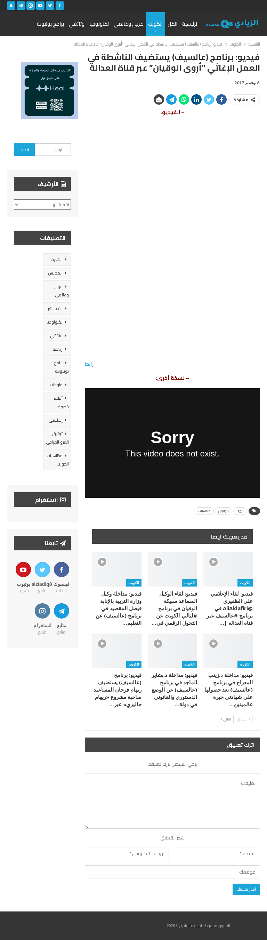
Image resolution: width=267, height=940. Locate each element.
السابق (243, 719)
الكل (172, 24)
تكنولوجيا (99, 24)
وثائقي (76, 24)
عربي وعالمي (128, 24)
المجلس (55, 273)
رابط (89, 364)
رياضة (57, 349)
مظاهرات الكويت (58, 460)
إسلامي (56, 420)
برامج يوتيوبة (50, 24)
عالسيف (204, 511)
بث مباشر (55, 308)
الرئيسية (190, 24)
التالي (225, 719)
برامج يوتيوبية (61, 367)
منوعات (56, 385)
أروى (240, 511)
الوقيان (223, 511)
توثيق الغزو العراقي (57, 438)
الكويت (155, 24)
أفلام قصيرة (61, 402)
